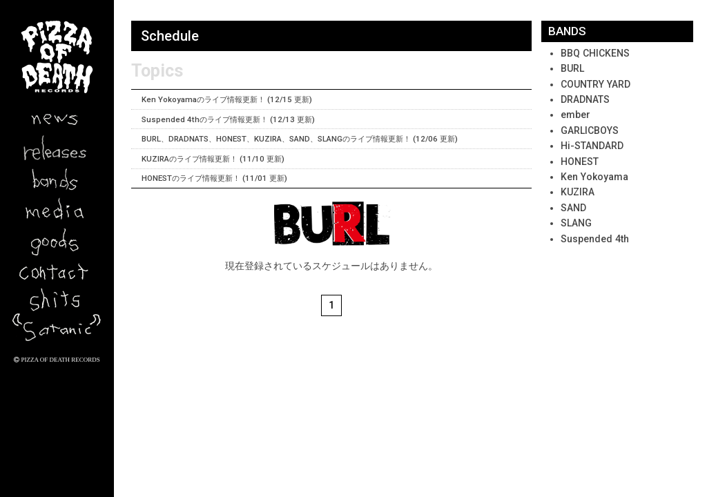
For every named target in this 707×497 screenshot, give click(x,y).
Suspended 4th (595, 239)
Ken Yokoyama (594, 177)
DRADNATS (585, 99)
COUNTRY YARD (595, 84)
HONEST (580, 161)
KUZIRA (577, 192)
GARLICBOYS (590, 130)
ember (575, 114)
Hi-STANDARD (592, 145)
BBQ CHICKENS (595, 53)
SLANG (576, 223)
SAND (573, 208)
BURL (572, 68)
